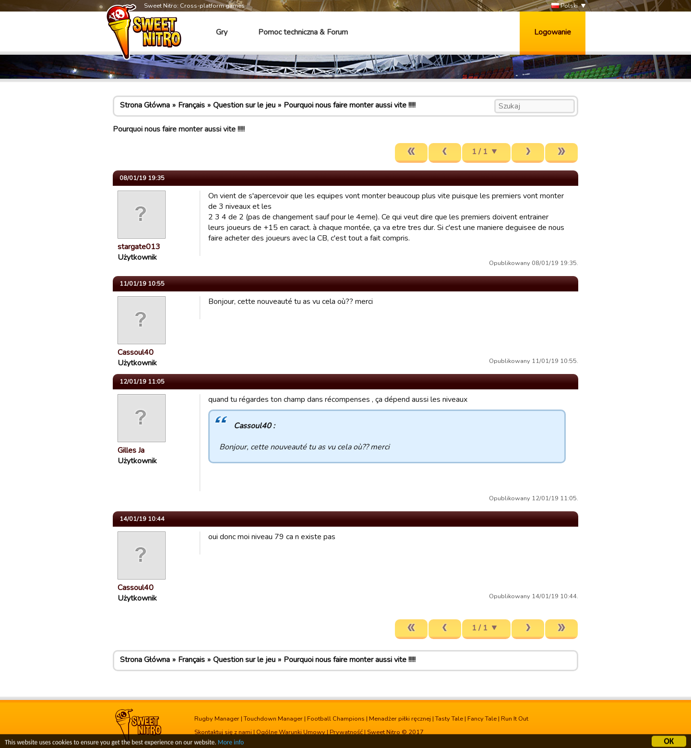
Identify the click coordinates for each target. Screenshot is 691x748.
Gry (221, 32)
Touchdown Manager (273, 718)
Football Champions (336, 718)
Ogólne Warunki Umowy (290, 732)
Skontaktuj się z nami (223, 732)
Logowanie (552, 32)
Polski (564, 6)
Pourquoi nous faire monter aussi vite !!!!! (350, 105)
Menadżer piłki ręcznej (400, 718)
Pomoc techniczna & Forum (303, 32)
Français (191, 105)
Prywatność (346, 732)
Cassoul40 (136, 352)
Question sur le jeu (244, 105)
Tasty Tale (449, 718)
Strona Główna (145, 105)
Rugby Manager (216, 718)
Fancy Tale (482, 718)
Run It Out (514, 718)
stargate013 (139, 246)
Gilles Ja (131, 450)
